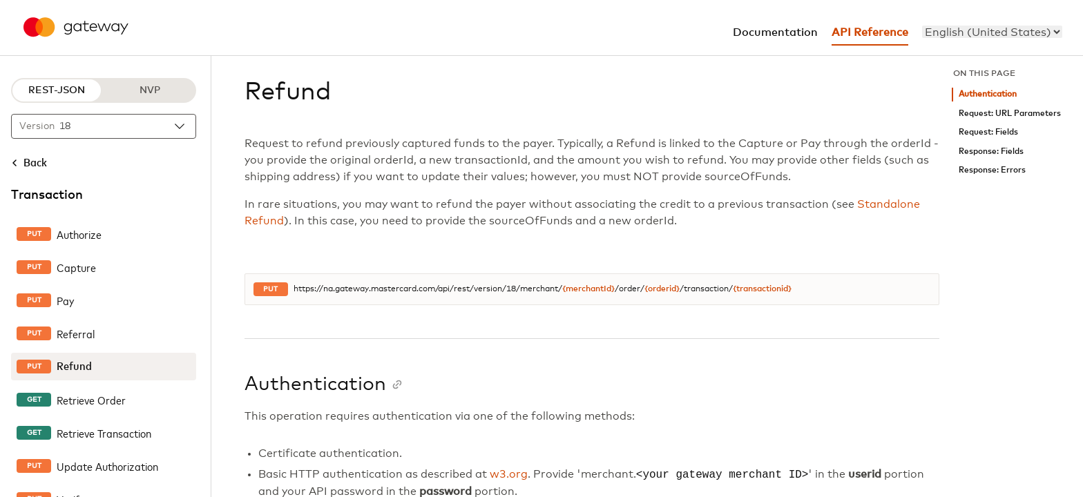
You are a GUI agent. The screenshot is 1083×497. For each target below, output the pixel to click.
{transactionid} (762, 289)
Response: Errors (992, 170)
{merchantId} (588, 289)
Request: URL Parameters (1010, 113)
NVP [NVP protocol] (150, 90)
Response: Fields (991, 151)
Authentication (988, 94)
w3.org (509, 474)
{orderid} (662, 289)
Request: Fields (988, 132)
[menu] (992, 32)
